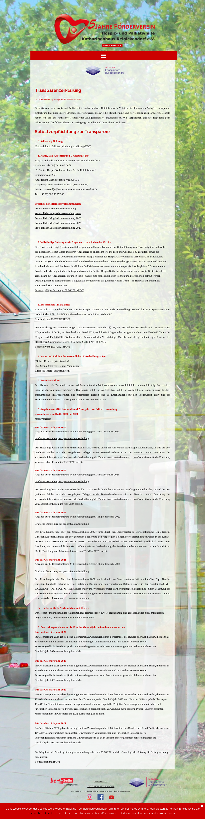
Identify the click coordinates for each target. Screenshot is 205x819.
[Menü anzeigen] (103, 55)
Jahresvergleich (43, 418)
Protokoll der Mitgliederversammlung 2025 (58, 227)
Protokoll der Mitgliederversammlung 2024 (58, 222)
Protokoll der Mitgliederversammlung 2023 (58, 218)
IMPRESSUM (101, 781)
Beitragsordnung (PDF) (47, 761)
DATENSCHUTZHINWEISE (101, 786)
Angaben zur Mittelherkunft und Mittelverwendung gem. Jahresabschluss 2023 (77, 474)
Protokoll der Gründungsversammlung (55, 208)
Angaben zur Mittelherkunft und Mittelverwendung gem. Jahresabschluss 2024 (77, 431)
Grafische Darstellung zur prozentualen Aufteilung (62, 438)
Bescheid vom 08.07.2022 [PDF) (52, 319)
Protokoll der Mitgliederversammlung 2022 (58, 213)
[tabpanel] (102, 425)
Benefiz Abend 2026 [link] (112, 45)
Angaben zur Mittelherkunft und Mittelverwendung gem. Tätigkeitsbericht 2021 (78, 563)
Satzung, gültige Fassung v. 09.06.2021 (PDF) (59, 290)
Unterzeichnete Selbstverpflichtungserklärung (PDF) (63, 146)
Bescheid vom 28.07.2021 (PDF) (52, 346)
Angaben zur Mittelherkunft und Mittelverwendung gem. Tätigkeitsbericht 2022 (78, 516)
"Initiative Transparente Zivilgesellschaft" (81, 117)
